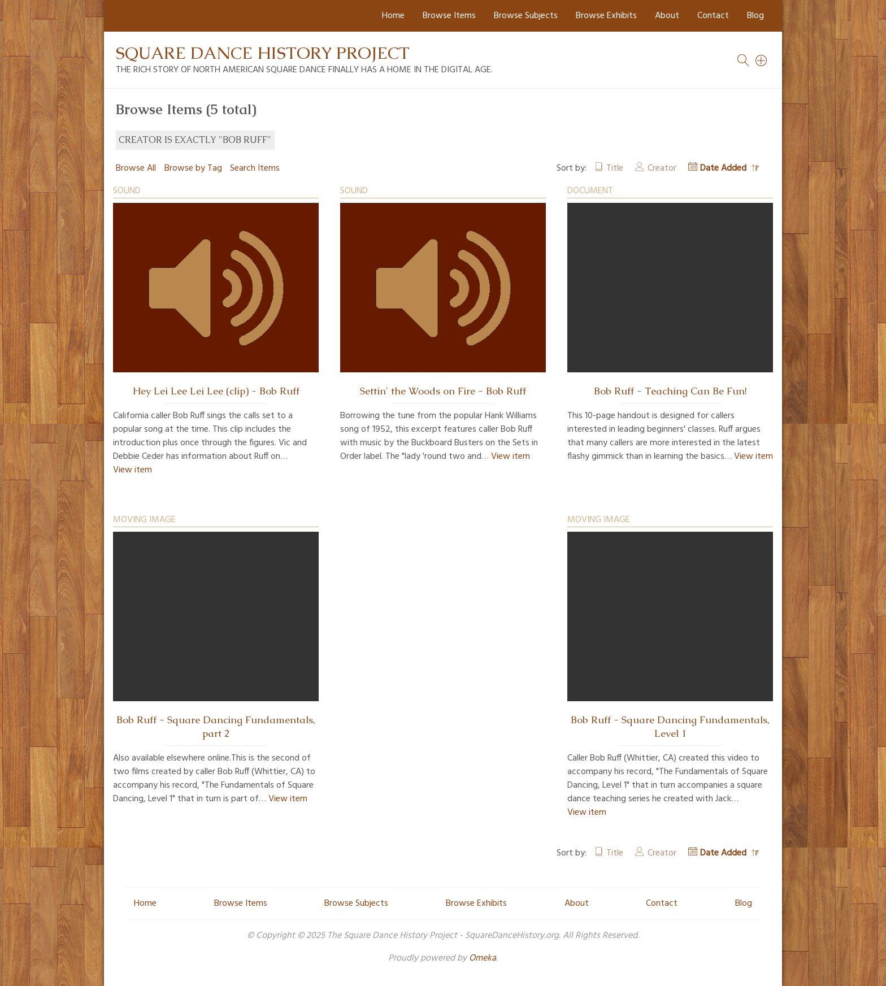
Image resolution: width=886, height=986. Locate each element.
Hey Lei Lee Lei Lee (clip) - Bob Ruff (216, 391)
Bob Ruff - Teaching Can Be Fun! (670, 391)
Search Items (255, 168)
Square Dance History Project (263, 53)
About (667, 15)
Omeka (482, 958)
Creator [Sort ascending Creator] (662, 168)
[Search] (762, 60)
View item (132, 470)
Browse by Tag (193, 168)
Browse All (136, 168)
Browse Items (449, 15)
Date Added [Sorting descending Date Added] (724, 168)
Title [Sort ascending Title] (614, 168)
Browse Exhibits (606, 15)
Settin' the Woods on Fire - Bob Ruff (443, 391)
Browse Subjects (526, 15)
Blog (755, 15)
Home (393, 15)
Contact (713, 15)
